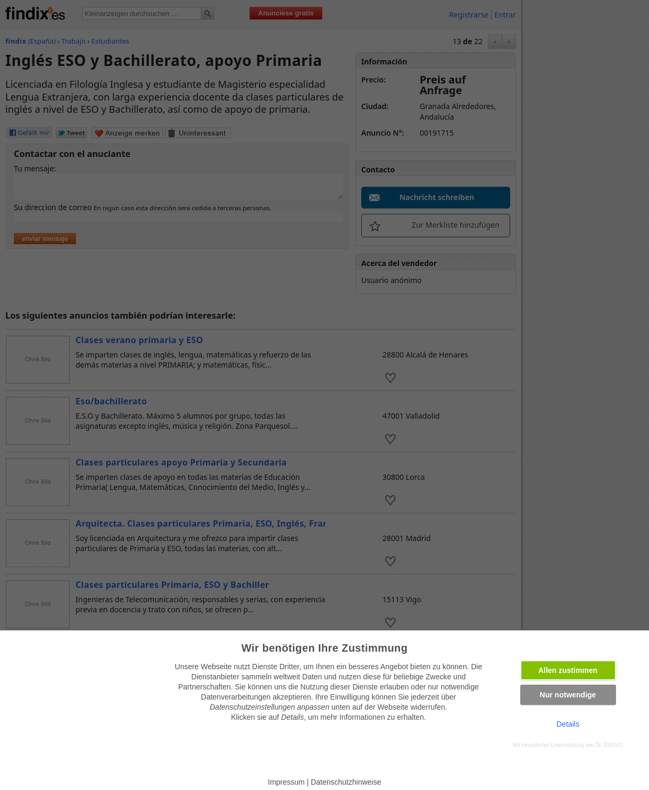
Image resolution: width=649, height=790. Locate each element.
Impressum (286, 782)
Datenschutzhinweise (346, 782)
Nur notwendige (568, 695)
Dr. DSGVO (609, 745)
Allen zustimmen (567, 670)
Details (567, 724)
